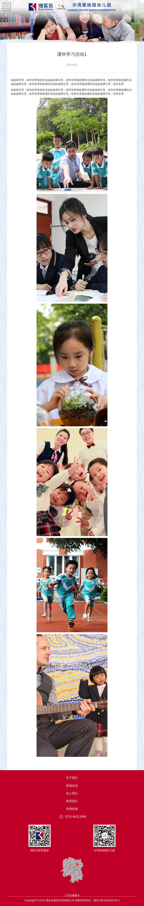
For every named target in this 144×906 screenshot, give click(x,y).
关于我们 (72, 778)
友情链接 (72, 809)
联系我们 (72, 801)
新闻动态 (72, 785)
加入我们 (72, 793)
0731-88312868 (75, 816)
